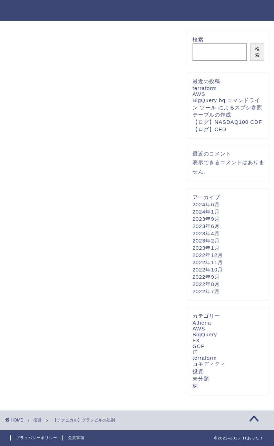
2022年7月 (206, 291)
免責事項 (76, 438)
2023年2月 (206, 241)
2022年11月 (208, 262)
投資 (17, 41)
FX (196, 340)
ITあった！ (29, 9)
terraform (205, 88)
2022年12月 (208, 255)
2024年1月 (206, 212)
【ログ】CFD (209, 129)
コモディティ (209, 364)
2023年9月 (206, 219)
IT (195, 352)
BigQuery (205, 334)
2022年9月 (206, 277)
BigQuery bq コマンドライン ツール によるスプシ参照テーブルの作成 (227, 107)
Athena (202, 323)
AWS (199, 94)
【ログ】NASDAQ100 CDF (227, 122)
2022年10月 (208, 269)
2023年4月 (206, 233)
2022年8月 (206, 284)
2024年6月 (206, 204)
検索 (198, 39)
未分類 (201, 378)
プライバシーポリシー (36, 438)
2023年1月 (206, 248)
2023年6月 (206, 226)
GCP (199, 346)
